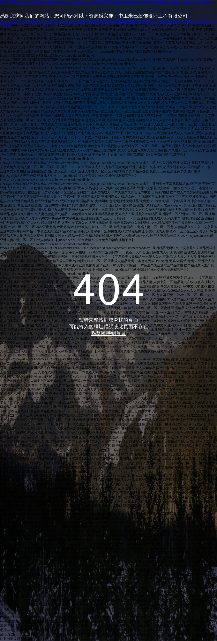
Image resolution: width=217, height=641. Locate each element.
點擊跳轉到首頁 (108, 333)
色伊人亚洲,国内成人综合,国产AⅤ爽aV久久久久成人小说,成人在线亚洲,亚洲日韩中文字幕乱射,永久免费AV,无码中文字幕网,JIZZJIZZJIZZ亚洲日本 (106, 2)
